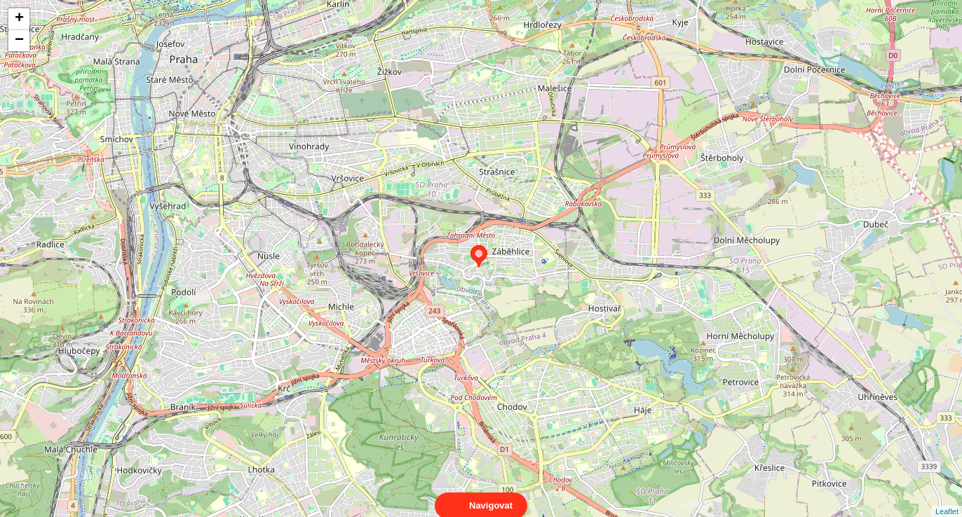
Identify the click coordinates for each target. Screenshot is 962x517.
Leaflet (946, 499)
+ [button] (19, 18)
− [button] (19, 40)
